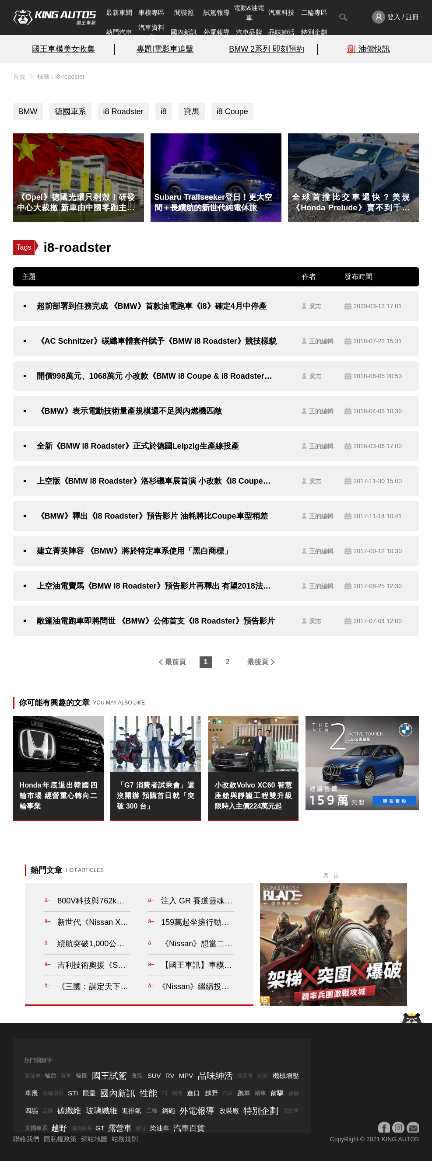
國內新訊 (184, 32)
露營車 (120, 1128)
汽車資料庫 (151, 32)
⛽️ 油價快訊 (368, 49)
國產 (177, 1093)
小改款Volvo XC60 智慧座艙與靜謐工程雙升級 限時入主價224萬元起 (253, 795)
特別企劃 (314, 32)
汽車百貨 (189, 1128)
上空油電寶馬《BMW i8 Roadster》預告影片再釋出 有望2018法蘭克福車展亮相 (157, 586)
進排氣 (131, 1110)
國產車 (245, 1076)
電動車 (291, 1111)
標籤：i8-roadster (61, 76)
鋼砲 (168, 1110)
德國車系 (70, 111)
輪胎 (50, 1075)
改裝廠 (229, 1110)
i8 (164, 111)
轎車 (260, 1093)
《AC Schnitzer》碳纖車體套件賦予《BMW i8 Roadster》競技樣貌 (157, 341)
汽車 (227, 1093)
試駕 (262, 1076)
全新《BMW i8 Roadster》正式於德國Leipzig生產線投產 (138, 446)
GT (100, 1128)
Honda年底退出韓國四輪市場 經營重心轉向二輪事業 (58, 795)
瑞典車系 (81, 1128)
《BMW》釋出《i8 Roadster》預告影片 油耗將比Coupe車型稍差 (152, 516)
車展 (31, 1093)
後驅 (293, 1093)
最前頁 (175, 662)
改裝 (137, 1075)
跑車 (243, 1093)
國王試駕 (109, 1076)
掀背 (141, 1128)
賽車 (66, 1076)
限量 (89, 1093)
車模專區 (151, 12)
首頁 (19, 76)
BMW (28, 111)
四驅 (31, 1110)
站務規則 (125, 1139)
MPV (186, 1075)
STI (73, 1093)
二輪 (152, 1110)
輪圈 (82, 1075)
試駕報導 (217, 12)
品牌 (47, 1111)
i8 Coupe (232, 111)
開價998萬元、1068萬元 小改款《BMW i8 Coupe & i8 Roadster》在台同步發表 (157, 376)
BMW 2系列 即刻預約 (266, 49)
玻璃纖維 (101, 1110)
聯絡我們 (26, 1139)
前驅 (277, 1093)
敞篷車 (33, 1076)
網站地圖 (94, 1139)
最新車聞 (119, 12)
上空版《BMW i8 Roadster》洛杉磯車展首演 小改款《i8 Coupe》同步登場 (157, 481)
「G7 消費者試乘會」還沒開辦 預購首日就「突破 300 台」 (155, 795)
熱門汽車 (119, 32)
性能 (148, 1093)
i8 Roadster (123, 111)
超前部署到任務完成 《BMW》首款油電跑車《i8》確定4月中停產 (152, 306)
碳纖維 (69, 1110)
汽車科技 (281, 12)
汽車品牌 (249, 32)
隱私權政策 (60, 1139)
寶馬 (192, 111)
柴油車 (159, 1128)
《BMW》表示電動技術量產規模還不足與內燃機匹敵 (129, 411)
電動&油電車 (249, 12)
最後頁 (257, 662)
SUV (154, 1075)
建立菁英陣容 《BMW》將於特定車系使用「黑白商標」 (134, 551)
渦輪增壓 (52, 1093)
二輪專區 (314, 12)
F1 (165, 1093)
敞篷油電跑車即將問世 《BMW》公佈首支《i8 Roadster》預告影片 (156, 621)
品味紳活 (281, 32)
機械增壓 (286, 1075)
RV (170, 1075)
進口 (193, 1093)
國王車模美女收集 (63, 49)
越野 (211, 1093)
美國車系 (36, 1128)
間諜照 (184, 12)
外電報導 (217, 32)
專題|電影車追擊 (165, 49)
